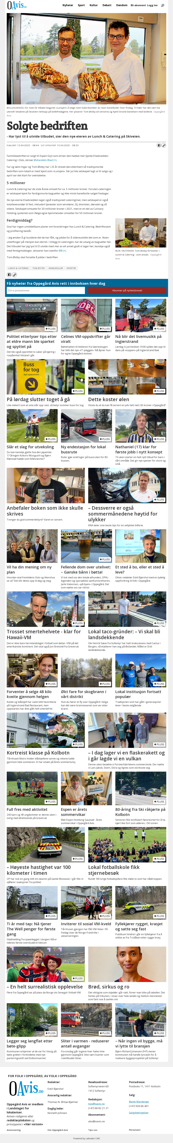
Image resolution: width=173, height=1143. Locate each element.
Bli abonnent (138, 5)
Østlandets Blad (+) (45, 160)
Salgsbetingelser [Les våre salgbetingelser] (139, 1112)
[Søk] (163, 5)
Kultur (94, 5)
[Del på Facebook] (159, 145)
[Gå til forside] (17, 5)
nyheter (71, 268)
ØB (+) (62, 250)
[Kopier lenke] (163, 145)
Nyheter (67, 5)
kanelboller (56, 268)
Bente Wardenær (139, 1101)
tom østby (38, 268)
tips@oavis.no (96, 1103)
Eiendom (121, 5)
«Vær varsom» (33, 1124)
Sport (81, 5)
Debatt (106, 5)
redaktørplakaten (19, 1120)
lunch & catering (18, 268)
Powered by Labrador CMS (86, 1138)
